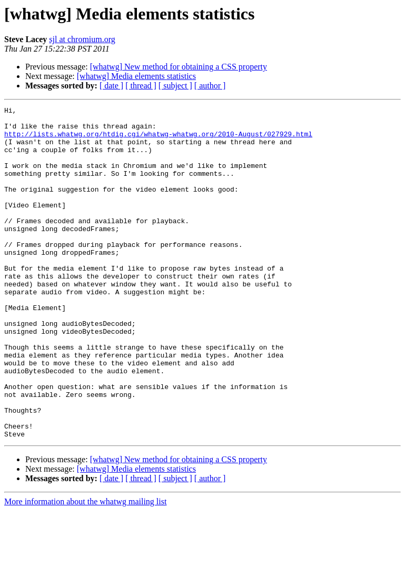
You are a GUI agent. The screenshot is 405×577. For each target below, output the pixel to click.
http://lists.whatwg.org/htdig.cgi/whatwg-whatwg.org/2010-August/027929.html (158, 140)
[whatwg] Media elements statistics (136, 76)
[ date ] (111, 85)
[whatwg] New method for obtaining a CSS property (178, 66)
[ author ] (210, 85)
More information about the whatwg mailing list (85, 567)
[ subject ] (175, 85)
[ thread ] (140, 85)
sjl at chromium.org (82, 39)
